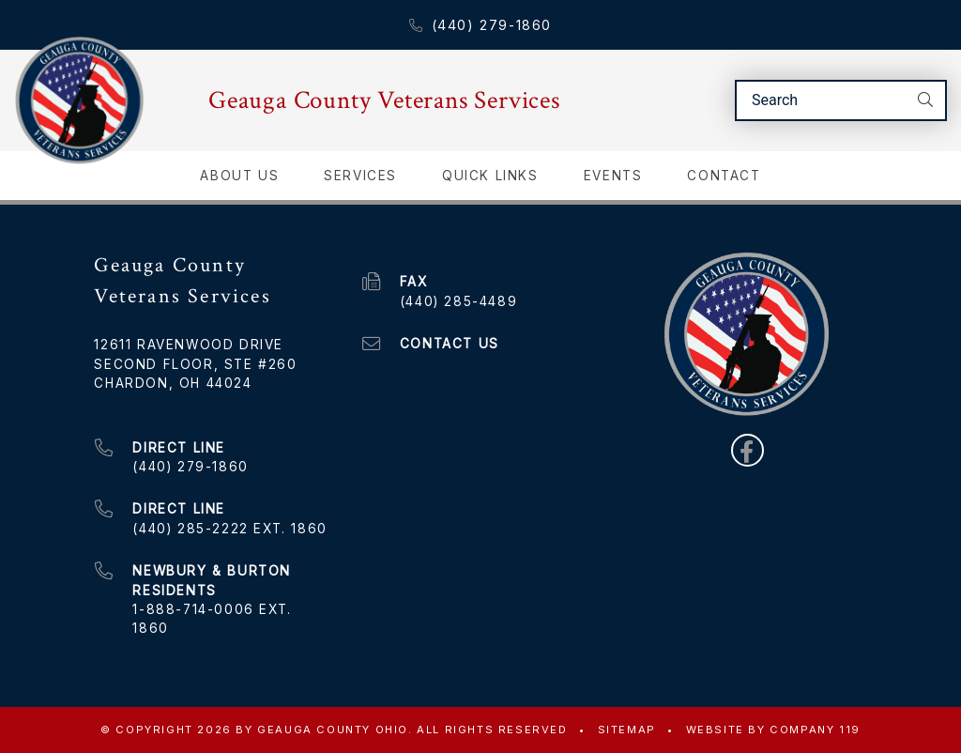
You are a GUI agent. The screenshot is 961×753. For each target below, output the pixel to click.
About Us (239, 175)
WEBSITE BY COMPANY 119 (773, 729)
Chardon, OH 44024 (173, 383)
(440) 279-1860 (480, 25)
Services (360, 175)
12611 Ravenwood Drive (188, 344)
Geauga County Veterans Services (384, 100)
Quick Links (490, 175)
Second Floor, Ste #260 (195, 364)
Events (613, 175)
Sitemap (627, 729)
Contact (723, 175)
